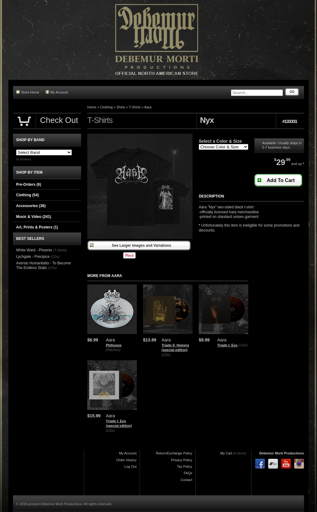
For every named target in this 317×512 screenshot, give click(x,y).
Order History (126, 460)
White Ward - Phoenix (34, 250)
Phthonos (114, 345)
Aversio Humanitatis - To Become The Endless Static (43, 265)
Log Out (130, 466)
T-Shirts (135, 107)
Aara (147, 107)
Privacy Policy (181, 460)
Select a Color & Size (220, 141)
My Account (57, 92)
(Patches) (113, 350)
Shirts (120, 107)
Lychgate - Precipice (33, 256)
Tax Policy (184, 466)
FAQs (188, 473)
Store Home (27, 92)
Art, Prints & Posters (37, 227)
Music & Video (33, 217)
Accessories (31, 206)
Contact (186, 480)
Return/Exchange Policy (174, 453)
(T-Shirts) (60, 250)
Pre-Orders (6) (28, 184)
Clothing (106, 107)
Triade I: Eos (227, 345)
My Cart (226, 453)
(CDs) (166, 355)
